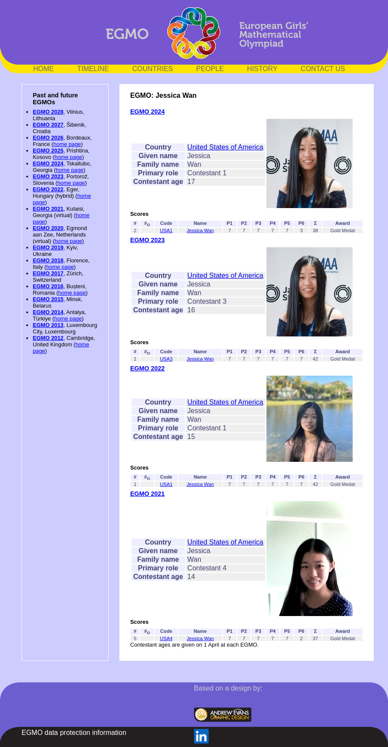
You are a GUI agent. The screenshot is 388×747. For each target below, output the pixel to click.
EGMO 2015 (48, 299)
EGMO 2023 (48, 176)
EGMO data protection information (74, 732)
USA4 (166, 638)
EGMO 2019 (48, 247)
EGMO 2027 (48, 124)
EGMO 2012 (48, 338)
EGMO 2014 (48, 312)
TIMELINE (93, 68)
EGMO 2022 (48, 189)
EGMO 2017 (48, 273)
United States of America (225, 147)
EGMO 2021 (48, 208)
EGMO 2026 (48, 137)
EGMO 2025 (48, 150)
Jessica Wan (200, 230)
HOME (43, 68)
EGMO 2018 (48, 260)
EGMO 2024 (48, 163)
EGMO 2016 (48, 286)
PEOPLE (210, 68)
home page (67, 144)
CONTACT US (323, 68)
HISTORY (262, 68)
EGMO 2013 (48, 325)
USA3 (166, 358)
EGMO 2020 (48, 228)
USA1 (166, 230)
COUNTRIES (152, 68)
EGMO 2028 (48, 112)
